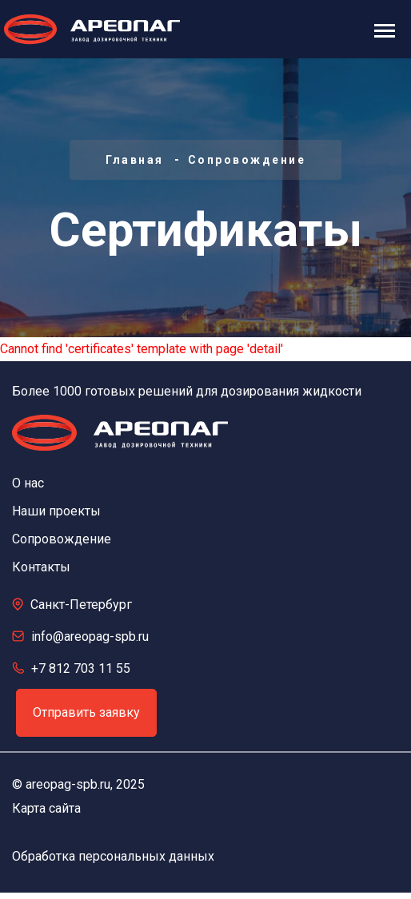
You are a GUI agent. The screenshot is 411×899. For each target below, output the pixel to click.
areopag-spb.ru (68, 784)
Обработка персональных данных (113, 856)
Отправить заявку (86, 712)
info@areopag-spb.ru (90, 636)
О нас (28, 483)
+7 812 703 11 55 (80, 668)
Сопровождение (247, 159)
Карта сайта (46, 808)
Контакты (41, 567)
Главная (135, 159)
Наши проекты (56, 511)
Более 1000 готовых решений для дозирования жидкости (186, 391)
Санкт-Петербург (81, 604)
